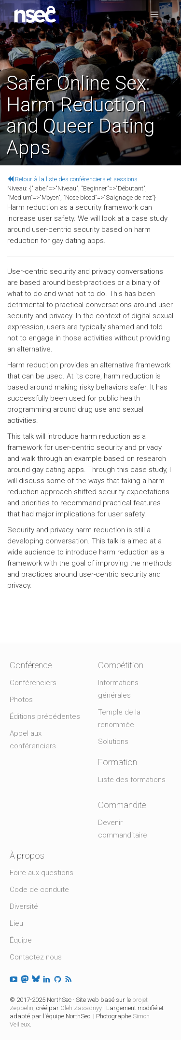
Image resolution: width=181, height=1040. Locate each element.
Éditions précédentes (45, 716)
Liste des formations (132, 779)
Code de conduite (39, 889)
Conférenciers (33, 682)
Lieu (16, 923)
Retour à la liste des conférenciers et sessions (72, 179)
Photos (21, 699)
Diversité (24, 906)
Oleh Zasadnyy (81, 1008)
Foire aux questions (41, 872)
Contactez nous (36, 957)
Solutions (113, 741)
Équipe (21, 940)
